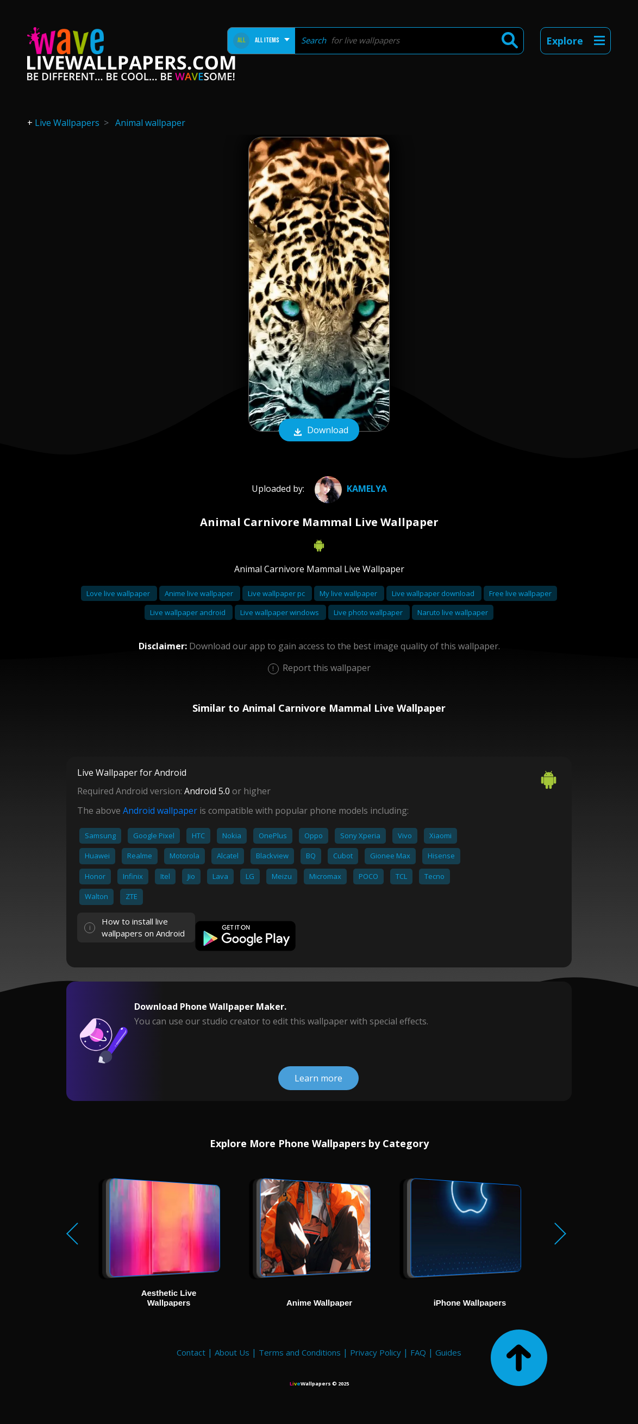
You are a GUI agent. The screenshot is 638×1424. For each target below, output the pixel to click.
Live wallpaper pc (277, 593)
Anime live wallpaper (200, 593)
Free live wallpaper (520, 593)
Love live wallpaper (119, 593)
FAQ (418, 1352)
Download (319, 431)
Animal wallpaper (150, 123)
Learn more (318, 1078)
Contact (191, 1352)
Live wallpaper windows (280, 612)
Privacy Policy (375, 1352)
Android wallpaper (160, 811)
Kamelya (349, 489)
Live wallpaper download (434, 593)
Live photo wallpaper (369, 612)
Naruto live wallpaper (452, 612)
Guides (448, 1352)
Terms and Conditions (300, 1352)
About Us (232, 1352)
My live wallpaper (349, 593)
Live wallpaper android (188, 612)
